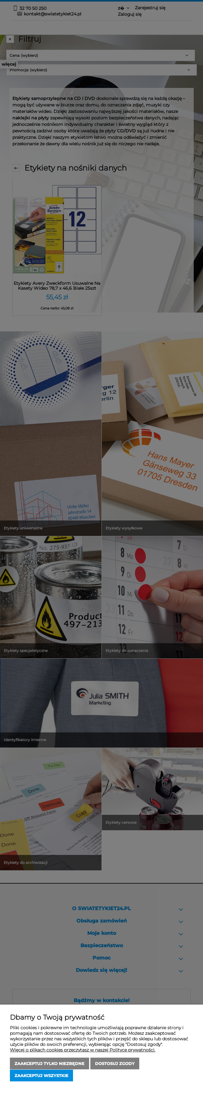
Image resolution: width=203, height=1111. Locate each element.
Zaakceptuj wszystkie (41, 1075)
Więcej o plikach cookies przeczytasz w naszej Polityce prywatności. (82, 1050)
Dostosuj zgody (115, 1063)
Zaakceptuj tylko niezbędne (49, 1063)
